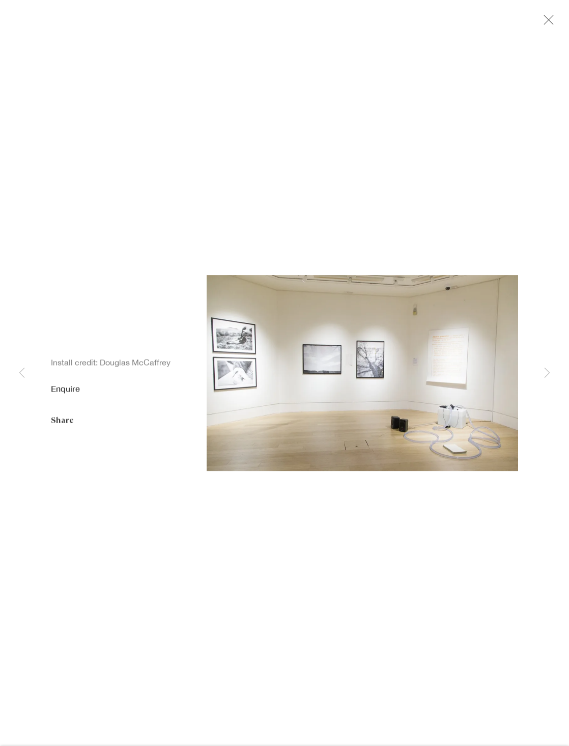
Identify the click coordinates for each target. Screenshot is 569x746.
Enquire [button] (65, 391)
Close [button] (549, 23)
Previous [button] (22, 373)
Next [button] (547, 373)
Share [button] (62, 422)
